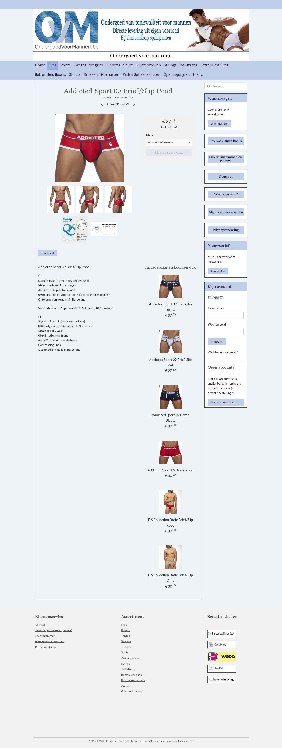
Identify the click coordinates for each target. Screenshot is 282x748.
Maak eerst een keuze (169, 152)
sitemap (133, 741)
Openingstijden (177, 75)
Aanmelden (218, 271)
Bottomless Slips (214, 65)
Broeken (91, 75)
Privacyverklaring (45, 646)
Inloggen (217, 341)
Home (40, 65)
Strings (170, 65)
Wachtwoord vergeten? (223, 352)
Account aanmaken (223, 402)
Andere (125, 685)
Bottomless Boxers (50, 75)
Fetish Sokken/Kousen (142, 75)
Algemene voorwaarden (49, 641)
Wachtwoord (217, 324)
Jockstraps (188, 65)
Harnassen (110, 75)
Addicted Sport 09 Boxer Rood (170, 470)
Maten (150, 135)
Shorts (74, 75)
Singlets (96, 65)
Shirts (128, 65)
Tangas (80, 65)
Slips (52, 65)
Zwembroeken (149, 65)
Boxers (64, 65)
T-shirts (113, 65)
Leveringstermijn (45, 635)
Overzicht (47, 253)
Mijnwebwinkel (185, 741)
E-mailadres (216, 308)
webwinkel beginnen (154, 741)
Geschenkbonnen (132, 691)
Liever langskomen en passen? (53, 630)
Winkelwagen (219, 123)
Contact (40, 624)
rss (140, 741)
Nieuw (198, 75)
